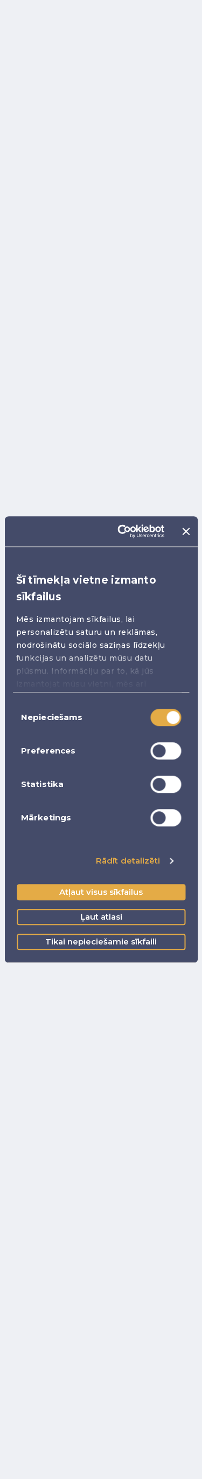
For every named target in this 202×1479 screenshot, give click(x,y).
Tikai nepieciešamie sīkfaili (101, 941)
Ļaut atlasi (101, 917)
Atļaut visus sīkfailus (101, 892)
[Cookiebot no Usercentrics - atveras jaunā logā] (122, 531)
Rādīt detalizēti (128, 860)
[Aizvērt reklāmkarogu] (186, 531)
